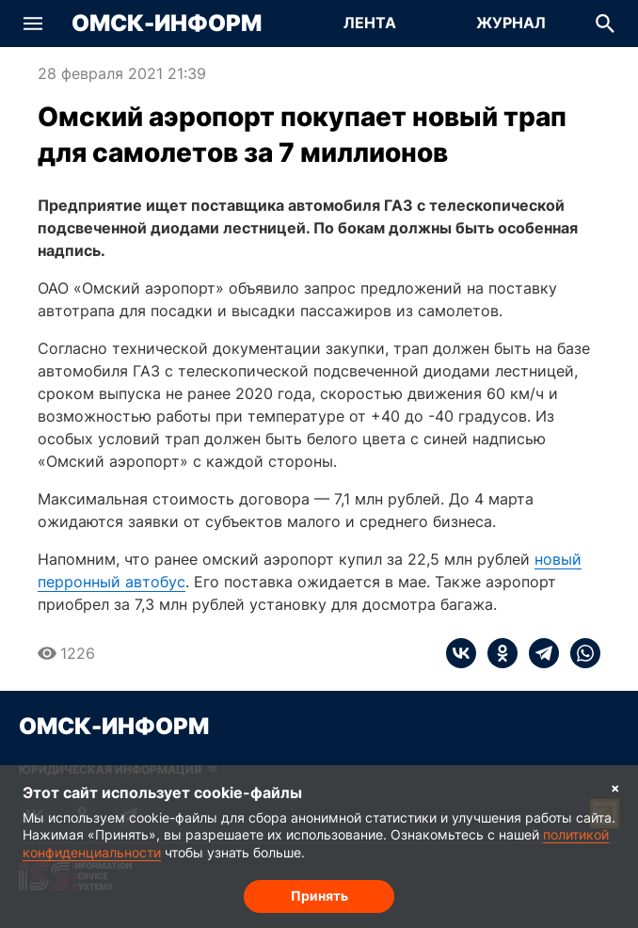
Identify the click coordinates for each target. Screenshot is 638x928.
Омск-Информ (167, 23)
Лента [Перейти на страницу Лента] (369, 22)
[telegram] (538, 653)
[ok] (497, 653)
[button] (32, 23)
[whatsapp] (579, 653)
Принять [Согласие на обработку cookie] (319, 896)
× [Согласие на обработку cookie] (615, 787)
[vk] (461, 653)
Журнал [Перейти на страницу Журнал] (511, 22)
